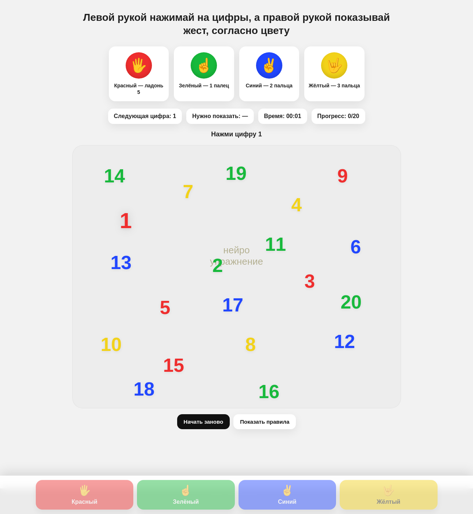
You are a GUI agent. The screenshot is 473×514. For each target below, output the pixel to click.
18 (144, 389)
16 (269, 392)
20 (351, 302)
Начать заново (204, 422)
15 (173, 365)
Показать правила (264, 422)
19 (236, 174)
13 (121, 263)
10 (111, 345)
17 (233, 305)
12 (344, 342)
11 (275, 244)
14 (114, 176)
